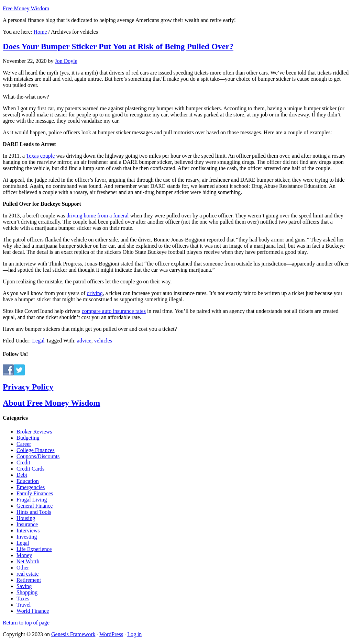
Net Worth (27, 561)
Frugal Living (31, 500)
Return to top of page (26, 622)
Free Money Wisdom (26, 8)
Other (22, 568)
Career (23, 444)
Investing (26, 537)
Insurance (27, 524)
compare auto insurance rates (114, 311)
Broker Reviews (34, 432)
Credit (23, 462)
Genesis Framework (73, 634)
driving (94, 293)
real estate (27, 574)
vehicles (103, 340)
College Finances (35, 450)
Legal (38, 340)
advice (84, 340)
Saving (24, 586)
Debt (21, 475)
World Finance (32, 611)
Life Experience (34, 549)
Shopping (26, 592)
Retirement (28, 580)
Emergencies (30, 487)
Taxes (22, 598)
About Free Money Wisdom (51, 402)
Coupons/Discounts (37, 456)
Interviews (28, 530)
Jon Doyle (66, 61)
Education (27, 481)
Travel (23, 605)
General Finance (34, 506)
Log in (134, 634)
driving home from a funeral (97, 215)
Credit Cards (30, 469)
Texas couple (40, 156)
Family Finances (34, 493)
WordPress (111, 634)
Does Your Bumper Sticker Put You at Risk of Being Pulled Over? (118, 46)
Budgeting (28, 438)
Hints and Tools (33, 512)
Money (24, 555)
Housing (25, 518)
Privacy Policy (28, 386)
